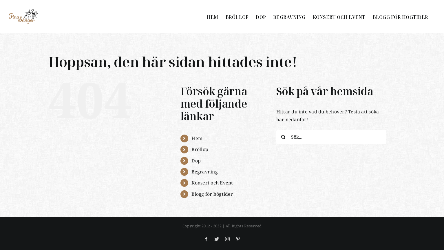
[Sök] (283, 137)
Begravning (204, 172)
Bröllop (199, 149)
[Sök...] (331, 137)
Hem (196, 138)
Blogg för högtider (212, 194)
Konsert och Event (212, 183)
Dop (196, 160)
